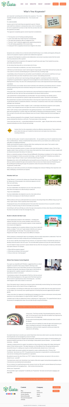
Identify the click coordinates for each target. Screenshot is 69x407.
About (38, 394)
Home (38, 390)
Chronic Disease (25, 394)
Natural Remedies (25, 396)
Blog (22, 390)
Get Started (57, 387)
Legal (38, 396)
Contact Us (39, 392)
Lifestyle (23, 399)
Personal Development (26, 397)
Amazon (55, 370)
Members (56, 391)
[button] (56, 4)
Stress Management (26, 392)
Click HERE (10, 372)
